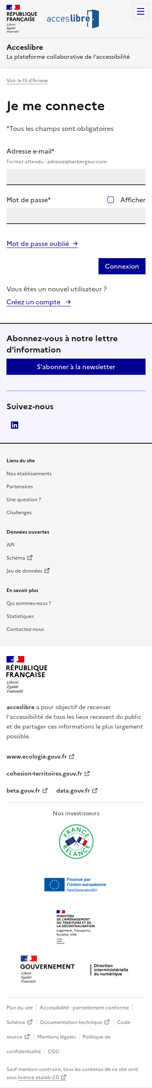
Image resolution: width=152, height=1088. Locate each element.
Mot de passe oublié (37, 243)
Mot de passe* (28, 200)
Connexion (122, 266)
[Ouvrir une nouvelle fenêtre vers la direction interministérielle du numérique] (76, 970)
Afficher (133, 200)
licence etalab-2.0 (38, 1077)
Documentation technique (71, 1022)
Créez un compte (34, 302)
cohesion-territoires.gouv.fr (44, 774)
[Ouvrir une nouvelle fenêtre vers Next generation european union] (76, 884)
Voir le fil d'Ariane (27, 80)
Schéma (15, 558)
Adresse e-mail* (76, 156)
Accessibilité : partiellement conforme (84, 1007)
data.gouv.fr (73, 791)
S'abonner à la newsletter (76, 367)
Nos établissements (28, 473)
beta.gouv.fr (23, 791)
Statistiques (20, 616)
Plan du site (19, 1007)
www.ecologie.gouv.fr (36, 756)
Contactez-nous (25, 629)
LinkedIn (14, 425)
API (10, 545)
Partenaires (19, 486)
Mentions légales (56, 1037)
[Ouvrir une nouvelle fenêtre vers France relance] (76, 841)
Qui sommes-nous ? (28, 603)
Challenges (19, 512)
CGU (53, 1051)
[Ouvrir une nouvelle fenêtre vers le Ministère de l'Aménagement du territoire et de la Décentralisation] (76, 927)
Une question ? (23, 499)
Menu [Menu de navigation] (141, 11)
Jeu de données (24, 571)
